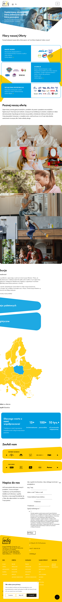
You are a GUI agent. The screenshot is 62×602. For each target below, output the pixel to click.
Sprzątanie (14, 566)
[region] (21, 590)
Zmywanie (14, 569)
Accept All (31, 595)
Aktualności (5, 569)
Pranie (13, 564)
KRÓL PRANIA (42, 569)
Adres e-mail (31, 492)
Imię (29, 487)
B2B (40, 564)
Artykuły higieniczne (30, 577)
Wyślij (30, 533)
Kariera (4, 572)
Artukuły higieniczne (17, 577)
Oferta (4, 566)
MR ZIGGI (41, 577)
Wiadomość (30, 506)
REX (40, 579)
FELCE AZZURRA (42, 574)
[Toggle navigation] (57, 3)
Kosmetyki (14, 572)
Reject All (21, 595)
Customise (10, 595)
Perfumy (14, 574)
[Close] (37, 582)
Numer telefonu (31, 497)
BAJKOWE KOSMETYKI (44, 566)
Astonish (41, 585)
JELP (40, 572)
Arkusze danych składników (54, 566)
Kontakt (4, 574)
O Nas (4, 564)
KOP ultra (41, 582)
